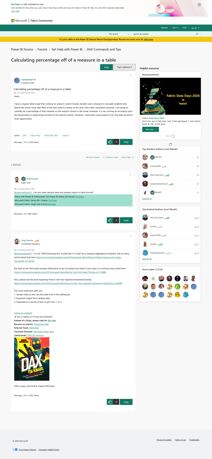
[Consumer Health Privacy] (48, 449)
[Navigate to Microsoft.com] (19, 20)
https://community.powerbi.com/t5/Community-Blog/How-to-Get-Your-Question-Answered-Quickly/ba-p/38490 (68, 283)
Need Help (35, 135)
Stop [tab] (173, 136)
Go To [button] (194, 27)
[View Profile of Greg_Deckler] (27, 240)
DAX (24, 135)
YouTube (79, 196)
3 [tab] (170, 136)
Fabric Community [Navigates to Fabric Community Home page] (42, 20)
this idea (52, 320)
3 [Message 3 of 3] (22, 213)
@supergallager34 (23, 192)
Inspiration (71, 20)
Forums (59, 20)
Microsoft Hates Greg (44, 331)
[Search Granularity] (119, 34)
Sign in (175, 27)
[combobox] (166, 34)
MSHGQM (34, 327)
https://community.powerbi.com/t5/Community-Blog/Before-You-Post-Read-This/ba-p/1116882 (60, 272)
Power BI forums (22, 49)
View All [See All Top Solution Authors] (147, 198)
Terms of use (180, 439)
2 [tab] (168, 136)
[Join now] (150, 129)
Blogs (109, 20)
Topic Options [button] (123, 67)
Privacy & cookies (164, 439)
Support (133, 20)
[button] (106, 67)
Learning (120, 20)
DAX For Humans (35, 335)
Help (184, 27)
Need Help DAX (51, 135)
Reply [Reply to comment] (126, 220)
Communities (96, 20)
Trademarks (194, 439)
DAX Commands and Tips (104, 49)
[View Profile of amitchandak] (32, 178)
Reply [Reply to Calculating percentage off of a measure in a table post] (126, 142)
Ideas (83, 20)
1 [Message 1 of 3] (22, 142)
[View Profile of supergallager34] (28, 79)
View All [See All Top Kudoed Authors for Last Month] (147, 259)
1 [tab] (166, 136)
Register (164, 27)
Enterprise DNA (41, 324)
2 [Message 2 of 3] (22, 395)
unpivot (65, 135)
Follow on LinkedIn (23, 313)
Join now (15, 11)
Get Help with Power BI (67, 49)
